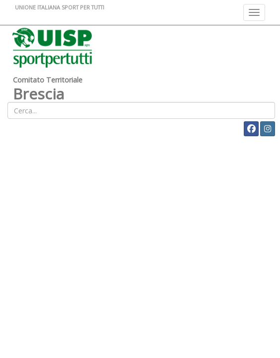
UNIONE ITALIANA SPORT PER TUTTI (59, 7)
